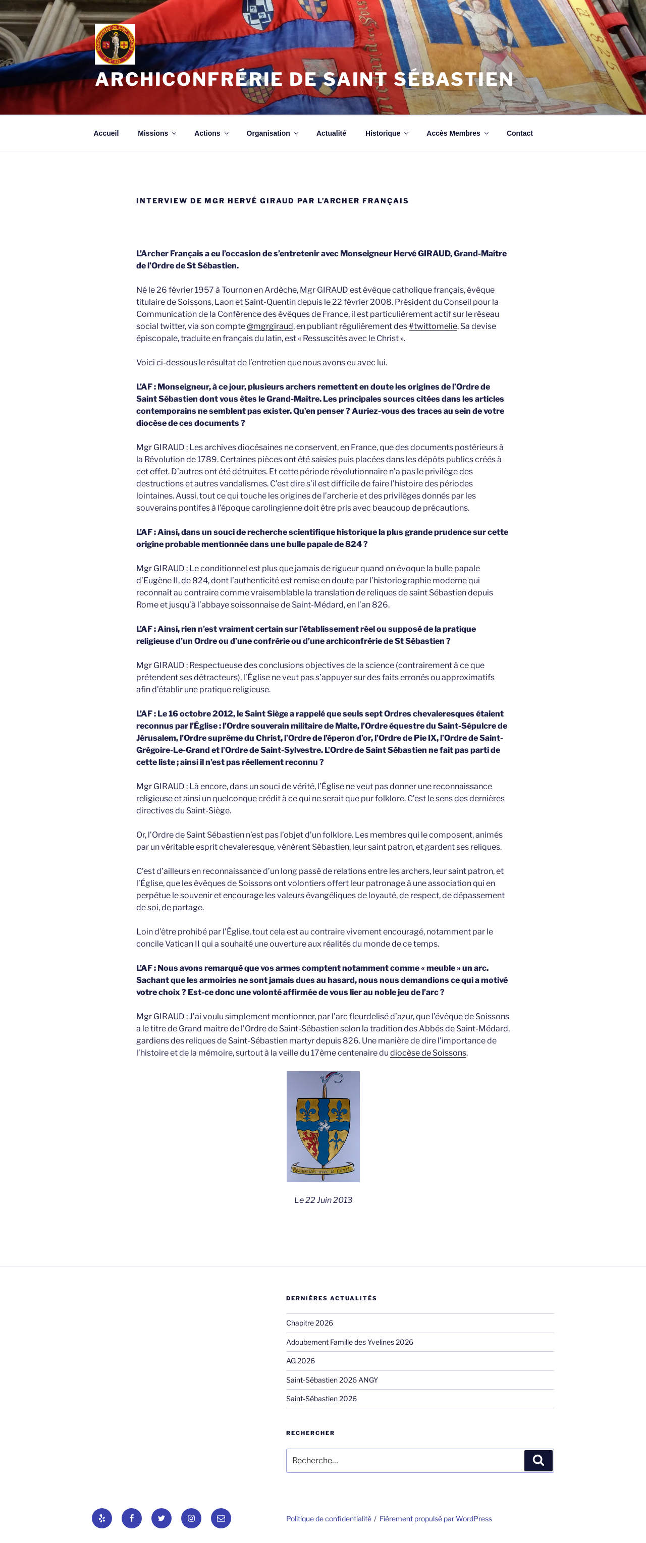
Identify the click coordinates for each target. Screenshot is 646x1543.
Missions (158, 133)
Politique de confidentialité (328, 1518)
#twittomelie (433, 326)
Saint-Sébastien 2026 (321, 1398)
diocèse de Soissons (428, 1053)
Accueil (106, 133)
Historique (387, 133)
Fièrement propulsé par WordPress (436, 1518)
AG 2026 (300, 1360)
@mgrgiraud (270, 326)
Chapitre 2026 (309, 1322)
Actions (212, 133)
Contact (520, 133)
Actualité (331, 133)
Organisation (273, 133)
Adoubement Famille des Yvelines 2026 (349, 1342)
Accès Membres (458, 133)
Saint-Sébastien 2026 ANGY (332, 1379)
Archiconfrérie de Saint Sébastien (304, 79)
